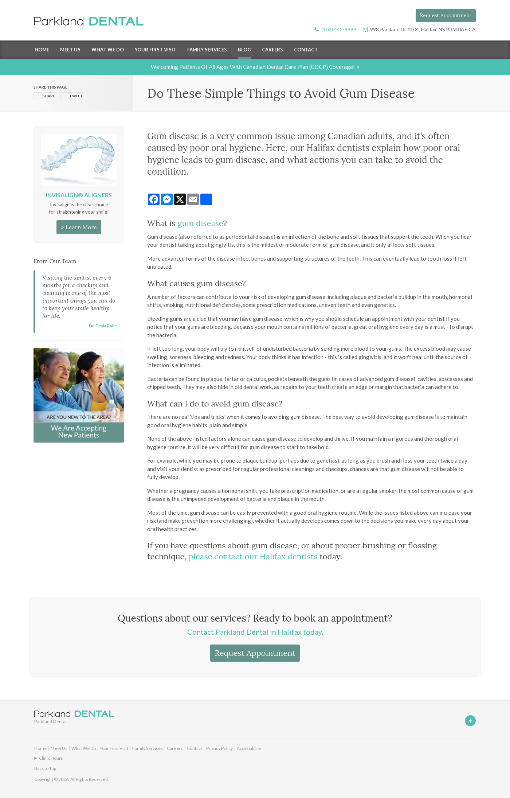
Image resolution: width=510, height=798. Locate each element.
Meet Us (70, 49)
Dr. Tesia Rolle (103, 325)
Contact (306, 49)
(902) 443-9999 (338, 29)
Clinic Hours (51, 758)
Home (42, 49)
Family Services (207, 49)
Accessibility (249, 748)
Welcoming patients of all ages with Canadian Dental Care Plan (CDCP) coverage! (253, 66)
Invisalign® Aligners (79, 194)
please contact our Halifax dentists (253, 556)
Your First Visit (155, 49)
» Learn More (79, 227)
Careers (272, 49)
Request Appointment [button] (445, 15)
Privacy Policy (219, 748)
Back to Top (45, 768)
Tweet (76, 96)
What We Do (107, 49)
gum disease (200, 223)
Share (49, 96)
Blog (244, 49)
